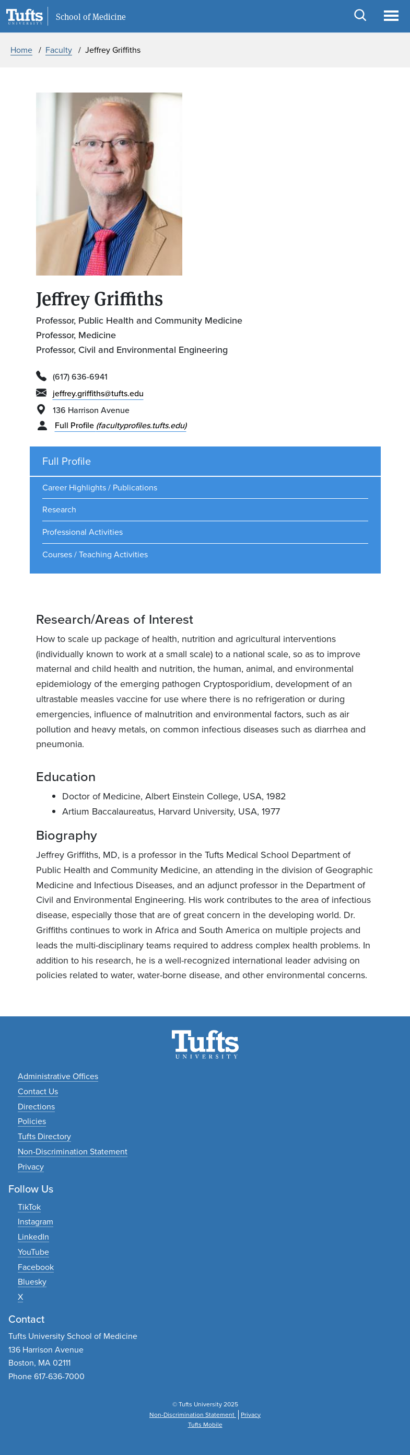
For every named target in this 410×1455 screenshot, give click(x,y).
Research (59, 509)
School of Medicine (91, 17)
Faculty (58, 50)
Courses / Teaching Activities (95, 554)
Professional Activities (82, 532)
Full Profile (120, 425)
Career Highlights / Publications (99, 488)
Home (21, 50)
